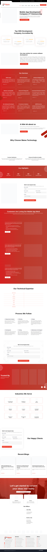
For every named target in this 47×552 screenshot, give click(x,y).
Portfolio (32, 5)
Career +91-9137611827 (30, 502)
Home (20, 5)
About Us (23, 5)
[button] (42, 387)
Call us (30, 500)
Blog (34, 5)
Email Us (16, 500)
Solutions (29, 5)
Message (25, 194)
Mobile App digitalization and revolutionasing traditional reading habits (7, 466)
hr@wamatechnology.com (16, 502)
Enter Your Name (26, 187)
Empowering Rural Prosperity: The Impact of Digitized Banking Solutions (38, 466)
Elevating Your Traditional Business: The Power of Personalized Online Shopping (23, 466)
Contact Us (37, 5)
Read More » (3, 473)
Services (26, 5)
